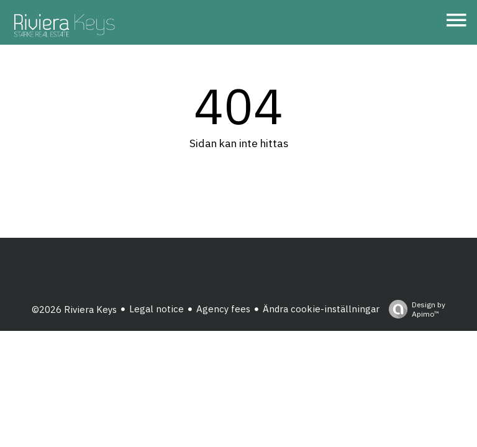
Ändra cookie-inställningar (321, 309)
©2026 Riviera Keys (74, 309)
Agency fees (223, 309)
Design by (414, 309)
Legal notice (156, 309)
